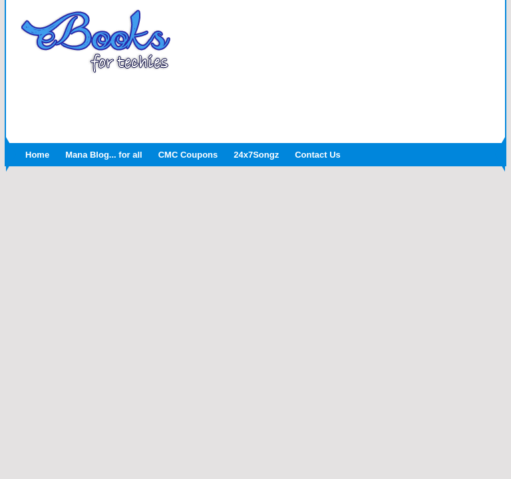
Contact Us (318, 155)
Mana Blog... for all (103, 155)
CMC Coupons (188, 155)
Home (37, 155)
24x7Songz (256, 155)
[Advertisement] (255, 104)
